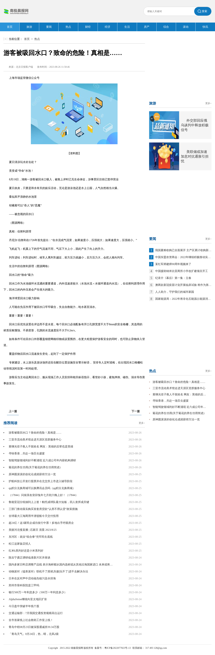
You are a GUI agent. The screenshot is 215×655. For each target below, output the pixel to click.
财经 (88, 26)
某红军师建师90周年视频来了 (173, 264)
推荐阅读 (10, 423)
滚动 (185, 26)
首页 (9, 26)
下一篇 (135, 411)
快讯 (205, 26)
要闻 (49, 26)
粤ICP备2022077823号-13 (117, 648)
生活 (127, 26)
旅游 (29, 26)
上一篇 (13, 411)
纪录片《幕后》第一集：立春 (173, 277)
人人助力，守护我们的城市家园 (174, 291)
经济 (107, 26)
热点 (68, 26)
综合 (166, 26)
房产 (146, 26)
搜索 (204, 11)
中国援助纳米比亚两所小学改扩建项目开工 (181, 271)
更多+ (142, 423)
